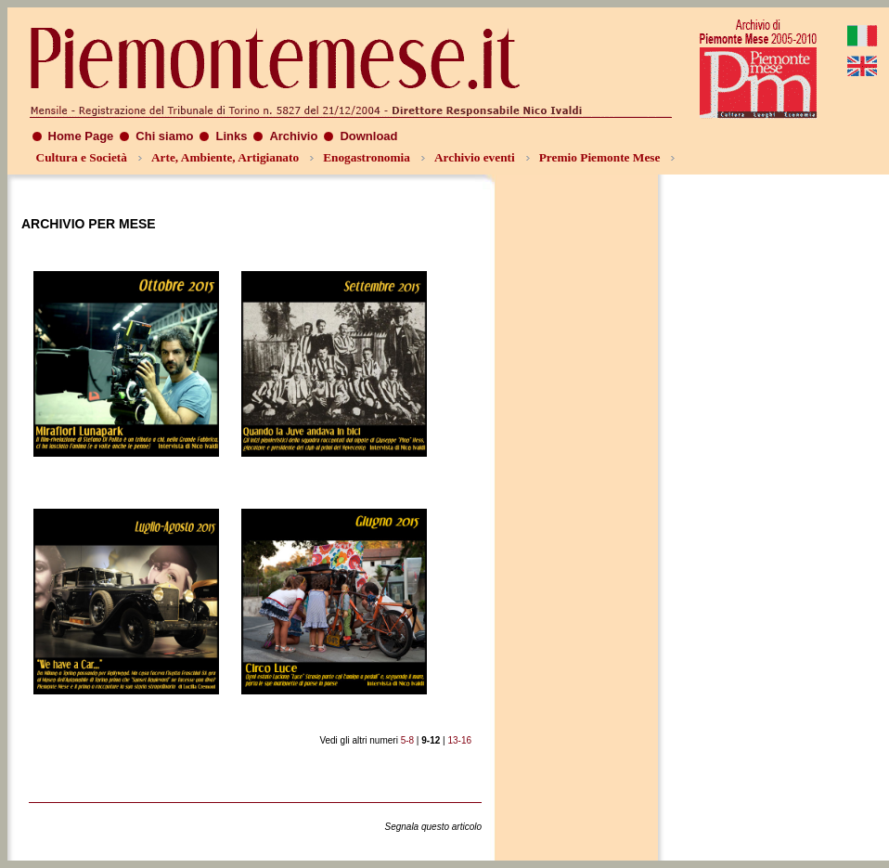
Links (231, 136)
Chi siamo (164, 136)
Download (368, 136)
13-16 (459, 740)
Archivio (293, 136)
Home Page (81, 136)
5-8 (407, 740)
